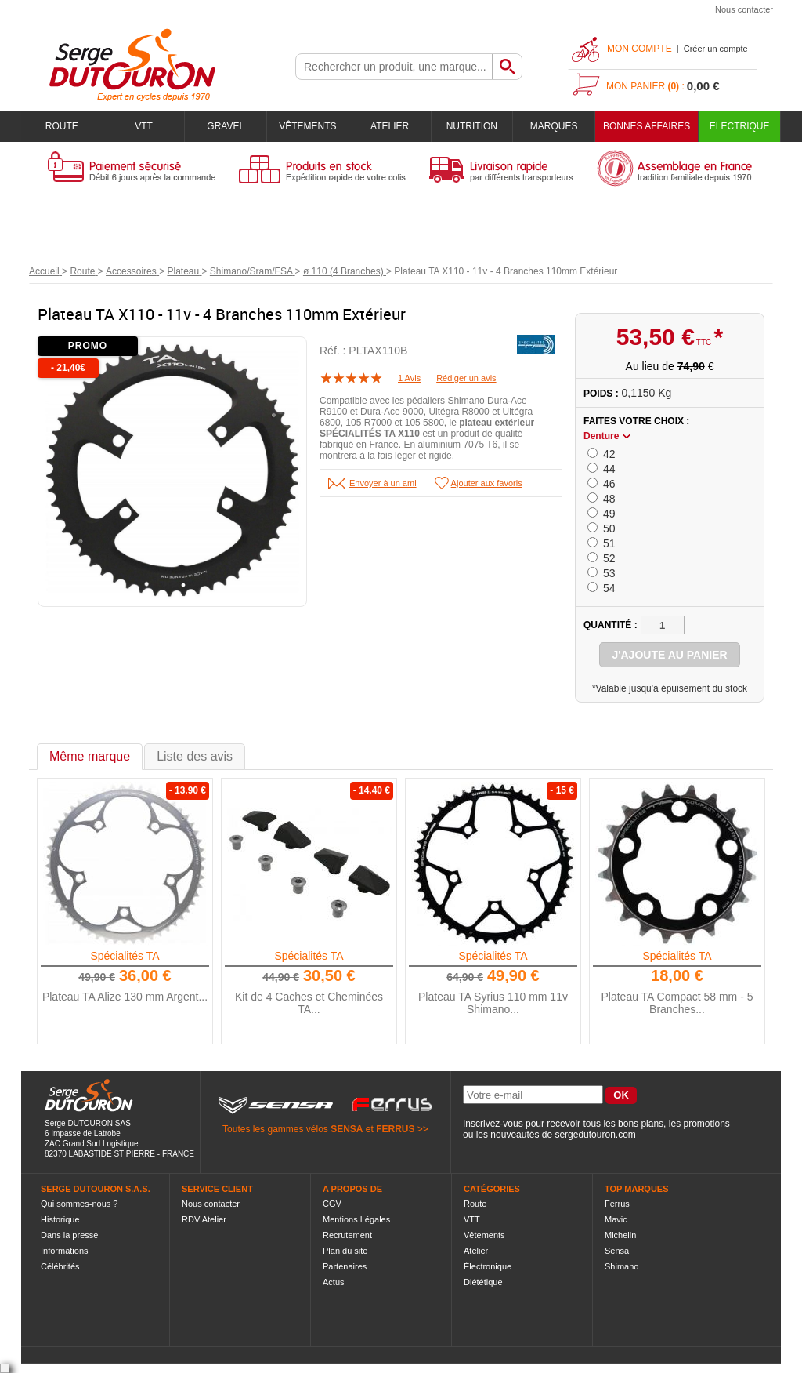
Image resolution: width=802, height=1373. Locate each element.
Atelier (389, 126)
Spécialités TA (124, 956)
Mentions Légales (356, 1219)
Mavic (616, 1219)
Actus (334, 1282)
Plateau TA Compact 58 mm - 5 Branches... (677, 1002)
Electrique (740, 126)
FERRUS (395, 1129)
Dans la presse (69, 1235)
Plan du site (345, 1250)
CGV (332, 1203)
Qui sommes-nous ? (79, 1203)
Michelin (620, 1235)
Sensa (617, 1250)
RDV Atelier (204, 1219)
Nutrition (471, 126)
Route (61, 126)
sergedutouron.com (595, 1134)
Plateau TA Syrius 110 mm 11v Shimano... (493, 1002)
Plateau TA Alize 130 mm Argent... (125, 996)
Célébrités (60, 1266)
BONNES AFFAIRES (646, 126)
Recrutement (347, 1235)
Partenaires (345, 1266)
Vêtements (307, 126)
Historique (60, 1219)
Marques (554, 126)
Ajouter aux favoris (486, 483)
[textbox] (394, 66)
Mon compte (639, 48)
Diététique (483, 1282)
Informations (65, 1250)
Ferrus (617, 1203)
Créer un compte (716, 48)
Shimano (621, 1266)
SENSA (347, 1129)
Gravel (225, 126)
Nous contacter (744, 9)
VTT (144, 126)
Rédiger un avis (466, 378)
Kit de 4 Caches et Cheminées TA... (309, 1002)
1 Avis (409, 378)
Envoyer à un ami (383, 483)
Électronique (487, 1266)
